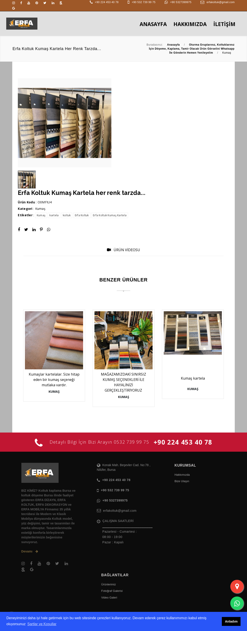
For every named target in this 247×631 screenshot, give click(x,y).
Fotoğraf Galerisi (112, 591)
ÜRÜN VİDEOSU (123, 249)
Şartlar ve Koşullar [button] (42, 624)
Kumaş (40, 208)
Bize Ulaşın (181, 481)
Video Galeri (109, 597)
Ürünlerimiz (108, 584)
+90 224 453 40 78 (107, 2)
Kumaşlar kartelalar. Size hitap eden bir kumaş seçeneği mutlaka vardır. (54, 379)
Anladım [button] (231, 621)
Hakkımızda (182, 474)
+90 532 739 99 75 (143, 2)
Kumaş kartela (193, 378)
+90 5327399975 (180, 2)
